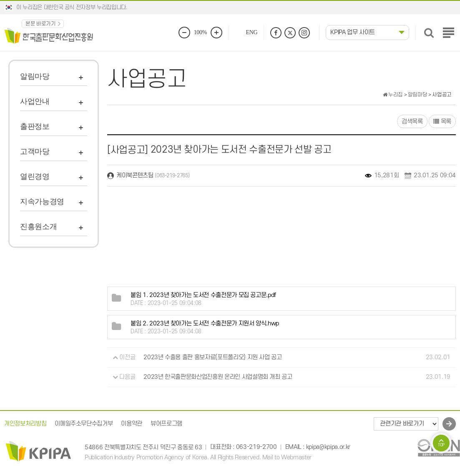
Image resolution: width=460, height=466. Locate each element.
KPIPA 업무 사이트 (352, 32)
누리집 (393, 95)
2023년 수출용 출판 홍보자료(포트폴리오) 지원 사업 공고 (212, 357)
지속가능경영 (42, 201)
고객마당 (35, 151)
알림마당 (35, 76)
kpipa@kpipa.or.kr (328, 447)
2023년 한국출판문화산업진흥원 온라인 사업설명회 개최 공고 (217, 376)
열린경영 (35, 176)
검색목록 (412, 121)
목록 (442, 121)
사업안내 (35, 101)
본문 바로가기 (40, 24)
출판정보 (35, 126)
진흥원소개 (38, 226)
